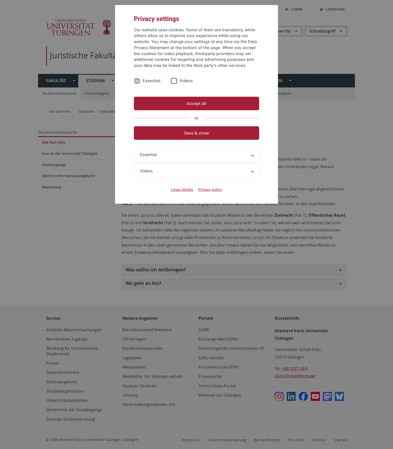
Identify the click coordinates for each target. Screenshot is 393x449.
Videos (186, 80)
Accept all (196, 103)
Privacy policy (210, 189)
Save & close (196, 133)
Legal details (182, 189)
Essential (151, 80)
